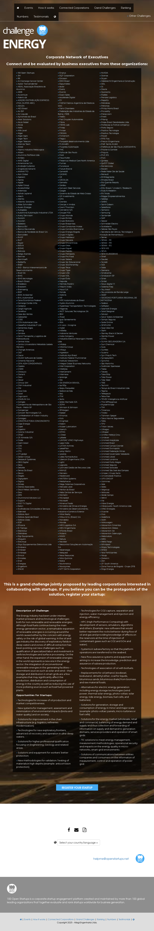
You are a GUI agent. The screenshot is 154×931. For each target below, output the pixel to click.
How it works (46, 7)
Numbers (22, 16)
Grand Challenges (105, 7)
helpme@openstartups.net (111, 858)
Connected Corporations (74, 7)
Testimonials (41, 16)
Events (28, 7)
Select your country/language (78, 842)
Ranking (126, 7)
